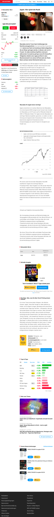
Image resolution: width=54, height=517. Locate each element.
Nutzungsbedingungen (7, 500)
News (33, 365)
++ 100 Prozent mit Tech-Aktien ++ (27, 4)
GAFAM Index (4, 70)
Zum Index (5, 75)
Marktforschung (39, 34)
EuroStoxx (49, 362)
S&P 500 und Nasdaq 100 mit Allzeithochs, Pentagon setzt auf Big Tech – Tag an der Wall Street (36, 432)
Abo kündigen (5, 516)
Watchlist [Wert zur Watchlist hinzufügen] (5, 19)
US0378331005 (5, 16)
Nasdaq (25, 362)
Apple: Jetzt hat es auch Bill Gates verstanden (35, 134)
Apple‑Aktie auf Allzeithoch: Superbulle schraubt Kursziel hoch (36, 419)
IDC (44, 34)
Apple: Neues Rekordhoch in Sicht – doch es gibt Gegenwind (33, 425)
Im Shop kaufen (42, 287)
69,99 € (30, 468)
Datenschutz (4, 503)
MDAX (38, 362)
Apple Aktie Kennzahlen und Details (9, 60)
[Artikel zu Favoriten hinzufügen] (28, 37)
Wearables (23, 34)
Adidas (21, 381)
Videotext (4, 510)
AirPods (28, 34)
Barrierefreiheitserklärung (8, 505)
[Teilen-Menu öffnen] (22, 37)
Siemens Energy (23, 386)
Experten (29, 500)
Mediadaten (4, 495)
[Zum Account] (34, 1)
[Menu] (52, 1)
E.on (21, 370)
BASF (21, 365)
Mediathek (30, 498)
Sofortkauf (30, 287)
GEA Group (22, 388)
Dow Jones (32, 362)
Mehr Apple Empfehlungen (46, 436)
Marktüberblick (31, 503)
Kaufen (5, 28)
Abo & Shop (30, 510)
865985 (3, 14)
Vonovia (21, 375)
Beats (33, 34)
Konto (34, 292)
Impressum (4, 498)
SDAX (43, 362)
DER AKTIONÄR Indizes (33, 508)
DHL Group (22, 373)
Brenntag (22, 368)
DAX (20, 362)
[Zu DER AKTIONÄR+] (39, 1)
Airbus (21, 378)
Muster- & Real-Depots (33, 505)
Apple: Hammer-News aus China (31, 140)
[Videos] (45, 1)
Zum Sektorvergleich (7, 91)
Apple (46, 174)
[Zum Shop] (30, 1)
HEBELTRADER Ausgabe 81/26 (36, 449)
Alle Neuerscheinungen (48, 446)
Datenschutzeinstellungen (8, 508)
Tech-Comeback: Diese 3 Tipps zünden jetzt (36, 283)
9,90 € (30, 457)
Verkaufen (13, 28)
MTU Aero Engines (23, 383)
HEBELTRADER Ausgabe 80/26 (36, 472)
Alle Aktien (30, 495)
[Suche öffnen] (16, 1)
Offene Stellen (5, 513)
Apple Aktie (4, 12)
